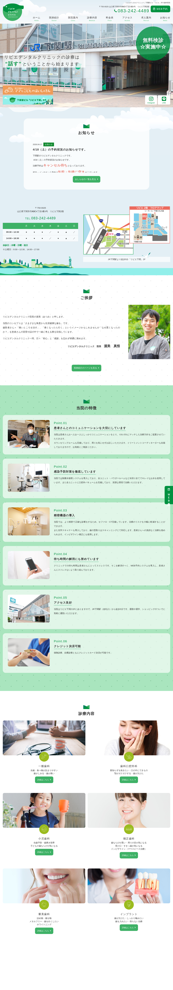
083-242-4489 (40, 217)
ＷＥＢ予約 (168, 495)
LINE (164, 100)
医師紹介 (54, 19)
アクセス (127, 19)
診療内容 (92, 19)
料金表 (109, 19)
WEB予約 (160, 9)
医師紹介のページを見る (85, 368)
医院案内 (73, 19)
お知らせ (165, 19)
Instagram (151, 100)
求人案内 (146, 19)
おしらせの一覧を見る (85, 179)
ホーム (36, 19)
